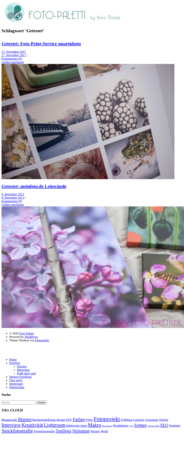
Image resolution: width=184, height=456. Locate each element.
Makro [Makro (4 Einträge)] (94, 425)
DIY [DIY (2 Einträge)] (69, 420)
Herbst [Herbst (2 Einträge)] (163, 420)
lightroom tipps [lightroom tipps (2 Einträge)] (76, 425)
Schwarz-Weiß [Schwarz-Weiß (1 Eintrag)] (153, 426)
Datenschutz (16, 387)
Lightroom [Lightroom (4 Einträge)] (54, 425)
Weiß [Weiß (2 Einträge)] (104, 431)
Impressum (16, 383)
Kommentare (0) (12, 58)
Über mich (15, 380)
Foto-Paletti (26, 333)
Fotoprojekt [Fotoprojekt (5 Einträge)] (107, 419)
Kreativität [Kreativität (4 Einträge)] (32, 425)
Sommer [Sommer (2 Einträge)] (175, 425)
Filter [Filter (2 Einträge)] (89, 420)
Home (13, 359)
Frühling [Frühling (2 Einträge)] (126, 420)
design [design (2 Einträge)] (60, 420)
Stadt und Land (26, 373)
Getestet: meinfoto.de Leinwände (34, 186)
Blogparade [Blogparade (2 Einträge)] (9, 420)
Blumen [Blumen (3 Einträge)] (24, 419)
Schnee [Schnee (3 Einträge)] (140, 425)
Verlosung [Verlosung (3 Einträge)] (81, 431)
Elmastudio (42, 340)
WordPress (31, 336)
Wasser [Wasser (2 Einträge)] (95, 431)
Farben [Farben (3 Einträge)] (79, 419)
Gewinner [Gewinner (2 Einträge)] (151, 420)
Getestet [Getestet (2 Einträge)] (138, 420)
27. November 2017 (14, 51)
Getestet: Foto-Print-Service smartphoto (41, 43)
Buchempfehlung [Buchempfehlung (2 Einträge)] (44, 420)
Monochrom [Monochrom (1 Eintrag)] (107, 426)
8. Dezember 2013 (13, 194)
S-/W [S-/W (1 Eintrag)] (131, 426)
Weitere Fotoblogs (20, 376)
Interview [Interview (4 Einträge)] (11, 425)
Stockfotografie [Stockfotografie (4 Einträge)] (17, 431)
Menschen (23, 370)
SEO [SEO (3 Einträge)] (164, 425)
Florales (22, 366)
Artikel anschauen (13, 62)
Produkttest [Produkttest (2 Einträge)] (120, 425)
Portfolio (14, 363)
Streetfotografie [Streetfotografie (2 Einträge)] (44, 431)
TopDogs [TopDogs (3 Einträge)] (63, 431)
